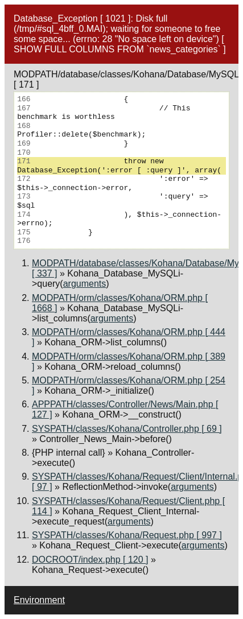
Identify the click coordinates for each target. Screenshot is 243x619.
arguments (84, 283)
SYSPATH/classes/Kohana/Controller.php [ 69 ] (127, 429)
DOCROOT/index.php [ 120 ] (90, 559)
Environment (39, 600)
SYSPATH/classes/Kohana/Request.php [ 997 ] (127, 535)
